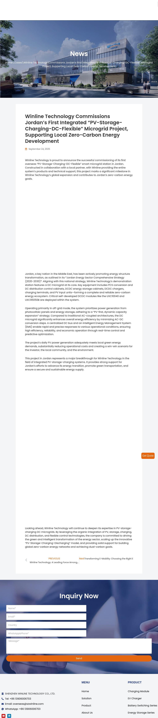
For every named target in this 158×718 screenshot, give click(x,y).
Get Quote (148, 455)
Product (86, 689)
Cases (18, 62)
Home (9, 62)
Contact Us (88, 703)
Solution (86, 682)
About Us (87, 696)
